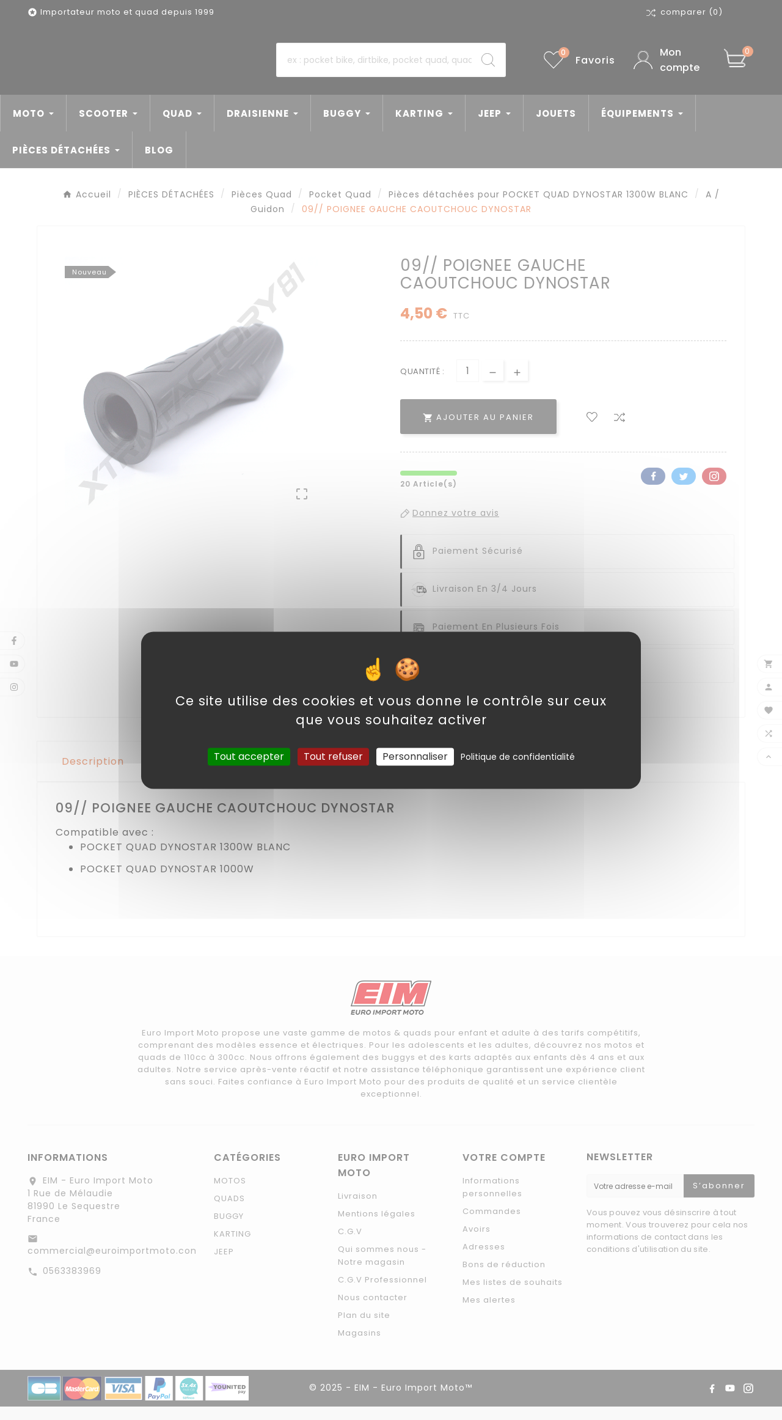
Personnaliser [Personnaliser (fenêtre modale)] (415, 756)
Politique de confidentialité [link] (518, 757)
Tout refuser (333, 756)
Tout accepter (249, 756)
